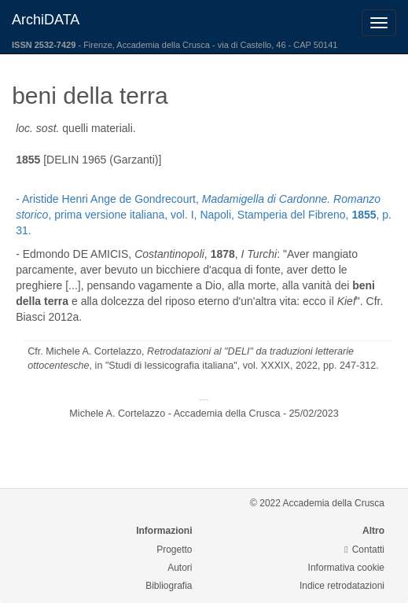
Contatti (364, 549)
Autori (179, 567)
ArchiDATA (45, 20)
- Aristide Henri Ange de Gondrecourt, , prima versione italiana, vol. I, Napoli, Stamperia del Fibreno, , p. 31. (203, 215)
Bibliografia (168, 585)
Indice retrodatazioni (342, 585)
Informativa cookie (346, 567)
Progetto (174, 549)
